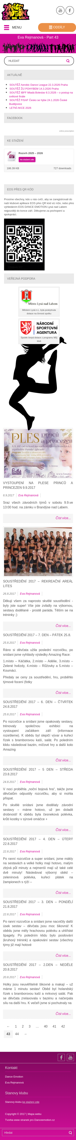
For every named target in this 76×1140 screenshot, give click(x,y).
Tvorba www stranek (17, 1119)
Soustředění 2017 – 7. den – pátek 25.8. (37, 635)
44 (17, 1034)
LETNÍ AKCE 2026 (20, 107)
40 (46, 1026)
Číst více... (63, 518)
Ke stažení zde (27, 159)
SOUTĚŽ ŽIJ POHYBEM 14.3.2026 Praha (34, 88)
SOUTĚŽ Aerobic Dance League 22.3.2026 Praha (39, 84)
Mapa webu (34, 1114)
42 (63, 1026)
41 (54, 1026)
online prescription (66, 131)
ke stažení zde (30, 1101)
